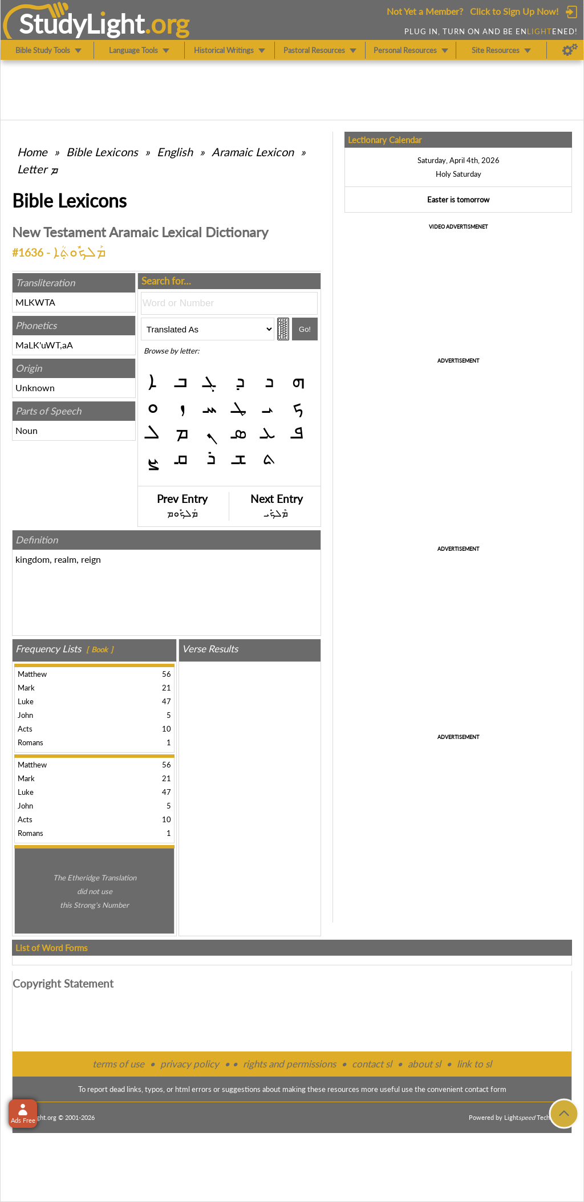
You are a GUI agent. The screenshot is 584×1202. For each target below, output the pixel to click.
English (175, 152)
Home (32, 152)
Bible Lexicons (102, 152)
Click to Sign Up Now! (514, 11)
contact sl (372, 1064)
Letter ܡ (37, 169)
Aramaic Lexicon (253, 152)
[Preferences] (570, 50)
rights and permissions (289, 1064)
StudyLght (82, 23)
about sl (424, 1064)
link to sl (474, 1064)
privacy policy (189, 1064)
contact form (485, 1089)
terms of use (118, 1064)
